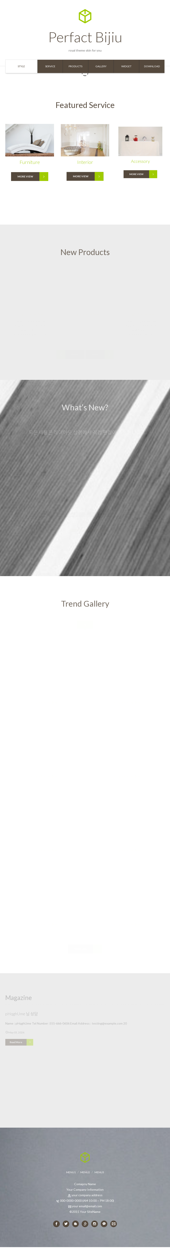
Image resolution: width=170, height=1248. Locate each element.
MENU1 (71, 1173)
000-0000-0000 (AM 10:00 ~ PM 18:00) (87, 1201)
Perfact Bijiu (85, 27)
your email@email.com (87, 1207)
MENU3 (99, 1173)
